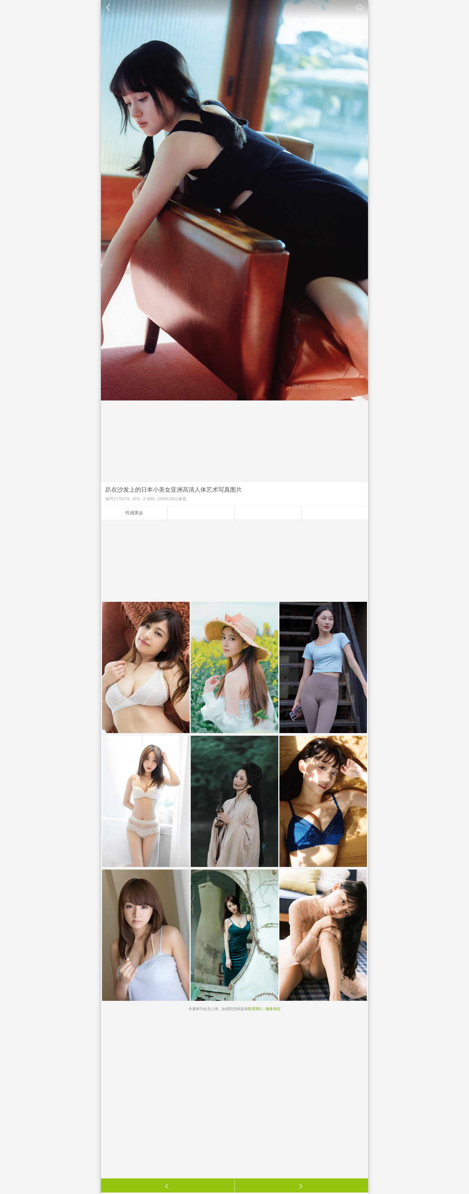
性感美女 (134, 512)
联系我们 (255, 1009)
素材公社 (360, 7)
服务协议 (273, 1009)
